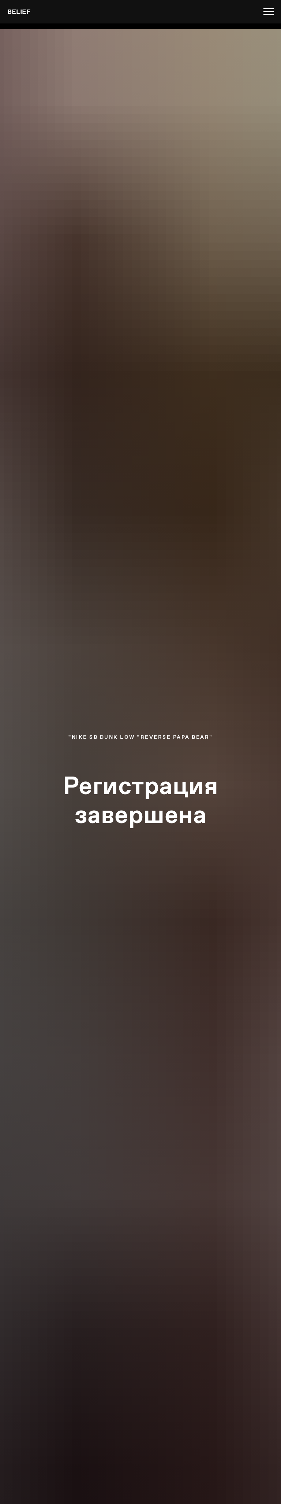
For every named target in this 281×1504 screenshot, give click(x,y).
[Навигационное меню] (268, 11)
